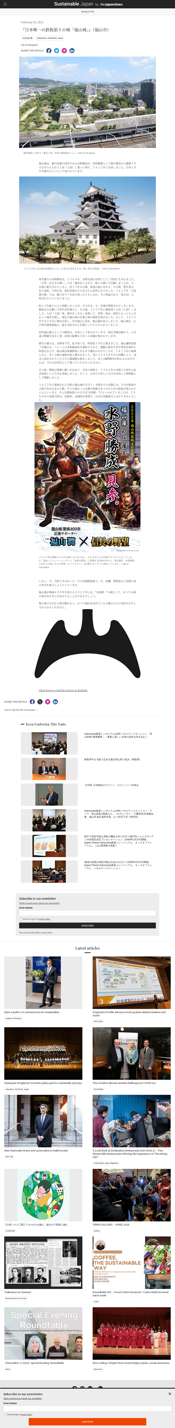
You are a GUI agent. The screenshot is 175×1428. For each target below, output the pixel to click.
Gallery (97, 1231)
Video (96, 1302)
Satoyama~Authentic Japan (50, 38)
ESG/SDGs (98, 1021)
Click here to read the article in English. (63, 690)
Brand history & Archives (15, 1298)
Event (7, 1369)
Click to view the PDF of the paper (19, 710)
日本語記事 (27, 38)
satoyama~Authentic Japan (17, 1089)
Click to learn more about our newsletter (39, 903)
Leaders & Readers (13, 1018)
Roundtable (98, 1089)
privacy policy (44, 919)
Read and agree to (35, 919)
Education (98, 1369)
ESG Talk (9, 1157)
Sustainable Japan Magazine (106, 1163)
